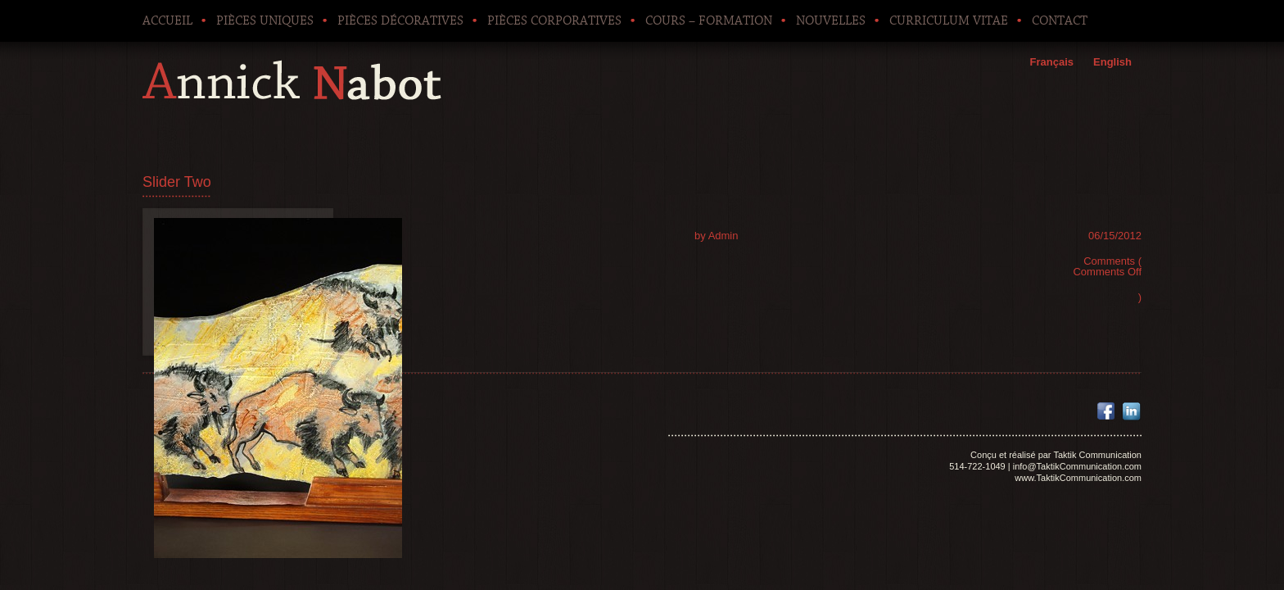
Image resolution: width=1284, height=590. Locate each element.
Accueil (167, 20)
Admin (723, 235)
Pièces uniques (265, 20)
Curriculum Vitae (948, 20)
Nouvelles (831, 20)
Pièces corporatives (554, 20)
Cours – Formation (708, 20)
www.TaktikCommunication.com (1078, 478)
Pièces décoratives (400, 20)
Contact (1059, 20)
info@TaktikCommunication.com (1077, 466)
